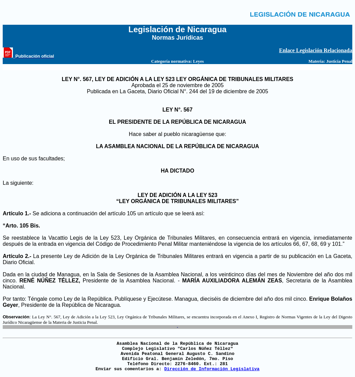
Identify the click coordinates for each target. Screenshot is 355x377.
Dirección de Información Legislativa (211, 369)
